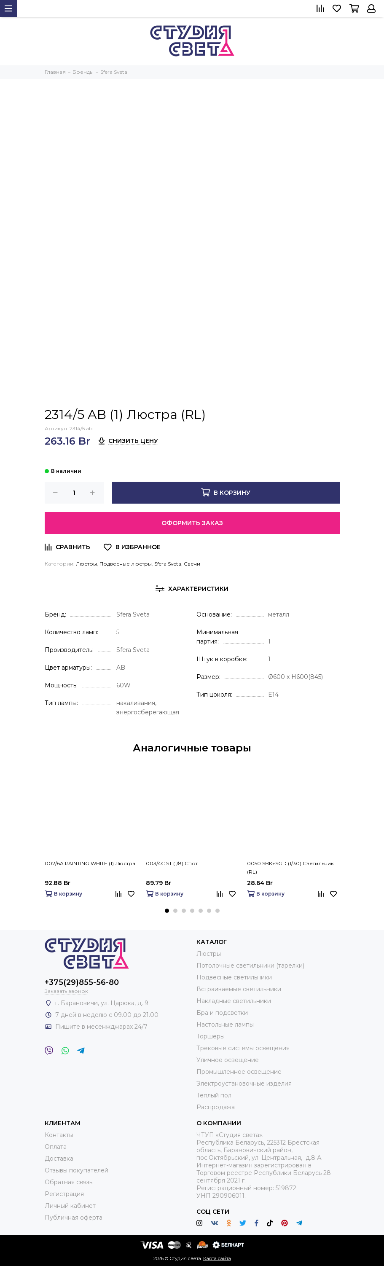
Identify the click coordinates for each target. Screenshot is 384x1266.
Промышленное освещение (239, 1072)
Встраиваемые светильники (238, 989)
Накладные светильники (233, 1001)
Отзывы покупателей (76, 1170)
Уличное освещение (227, 1060)
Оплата (56, 1147)
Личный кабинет (70, 1206)
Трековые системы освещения (243, 1048)
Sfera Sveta (167, 564)
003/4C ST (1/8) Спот (172, 863)
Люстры (86, 564)
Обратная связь (68, 1182)
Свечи (192, 564)
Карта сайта (217, 1258)
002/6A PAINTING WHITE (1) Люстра (90, 863)
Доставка (59, 1158)
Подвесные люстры (125, 564)
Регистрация (64, 1194)
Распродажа (215, 1107)
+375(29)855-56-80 (82, 982)
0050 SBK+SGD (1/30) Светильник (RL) (290, 867)
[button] (167, 911)
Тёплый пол (213, 1095)
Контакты (59, 1135)
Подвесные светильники (234, 977)
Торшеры (210, 1036)
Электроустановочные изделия (244, 1083)
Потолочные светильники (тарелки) (250, 965)
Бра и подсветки (222, 1013)
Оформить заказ (192, 523)
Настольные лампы (225, 1024)
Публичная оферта (73, 1217)
